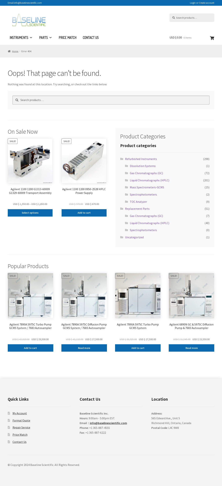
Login (193, 2)
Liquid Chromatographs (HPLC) (149, 180)
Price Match (67, 38)
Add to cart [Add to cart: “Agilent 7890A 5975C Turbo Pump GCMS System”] (137, 348)
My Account (20, 413)
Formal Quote (21, 420)
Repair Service (21, 427)
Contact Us (91, 38)
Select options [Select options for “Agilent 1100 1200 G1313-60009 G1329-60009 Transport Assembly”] (30, 212)
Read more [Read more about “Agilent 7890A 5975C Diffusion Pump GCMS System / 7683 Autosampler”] (84, 348)
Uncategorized (134, 237)
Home (15, 51)
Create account (206, 2)
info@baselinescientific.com (108, 423)
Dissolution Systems (143, 166)
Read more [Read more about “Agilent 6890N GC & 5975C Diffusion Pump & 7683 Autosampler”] (191, 348)
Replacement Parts (137, 208)
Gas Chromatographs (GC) (146, 173)
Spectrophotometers (143, 194)
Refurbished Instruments (141, 159)
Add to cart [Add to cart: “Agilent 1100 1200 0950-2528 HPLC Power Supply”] (84, 212)
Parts (45, 38)
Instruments (21, 38)
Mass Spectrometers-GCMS (147, 187)
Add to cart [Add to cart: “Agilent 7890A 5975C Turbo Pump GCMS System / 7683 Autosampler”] (30, 348)
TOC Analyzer (138, 201)
